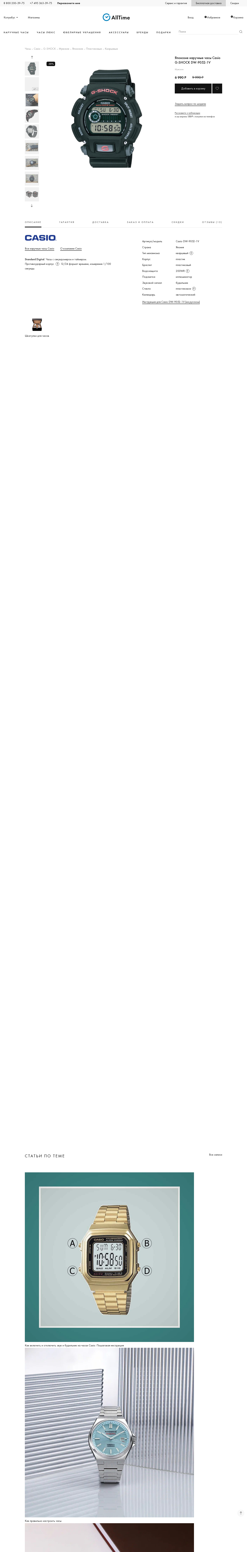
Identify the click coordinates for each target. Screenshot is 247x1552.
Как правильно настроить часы (43, 1521)
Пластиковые (94, 49)
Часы (28, 49)
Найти (240, 31)
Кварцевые (111, 49)
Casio (37, 49)
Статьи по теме (45, 1156)
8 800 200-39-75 (14, 3)
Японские (77, 49)
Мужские (64, 49)
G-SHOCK (49, 49)
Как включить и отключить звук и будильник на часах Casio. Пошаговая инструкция (74, 1345)
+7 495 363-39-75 (41, 3)
